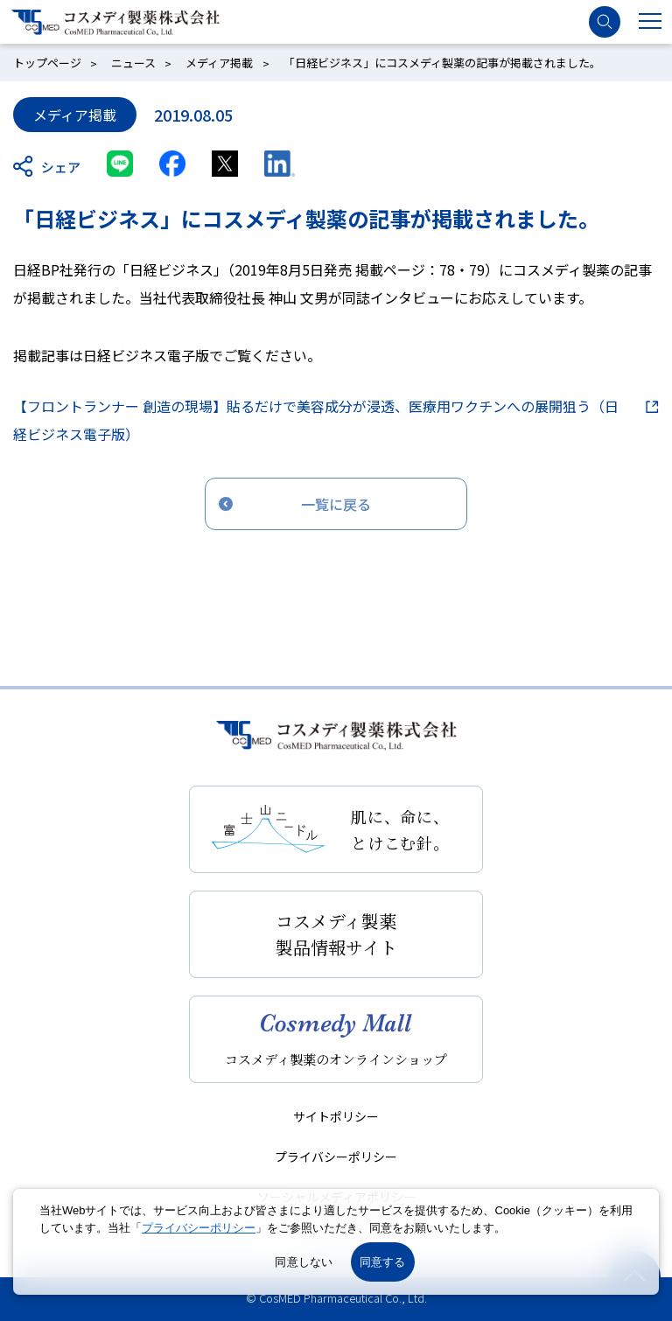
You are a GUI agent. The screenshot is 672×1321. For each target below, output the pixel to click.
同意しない (303, 1262)
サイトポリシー (336, 1116)
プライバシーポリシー (336, 1156)
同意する (383, 1262)
